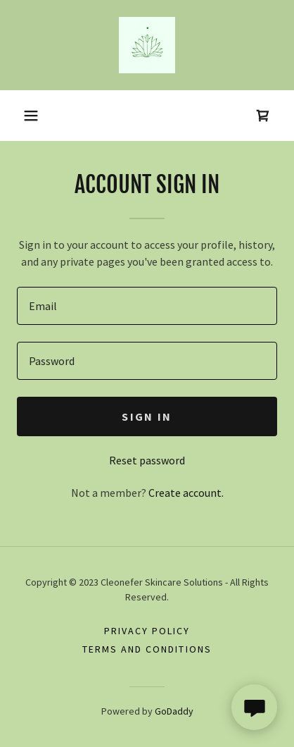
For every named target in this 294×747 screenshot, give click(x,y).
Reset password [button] (147, 460)
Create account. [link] (186, 493)
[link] (147, 45)
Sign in (147, 416)
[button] (31, 115)
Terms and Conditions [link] (146, 649)
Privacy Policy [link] (147, 630)
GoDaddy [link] (174, 711)
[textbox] (147, 306)
